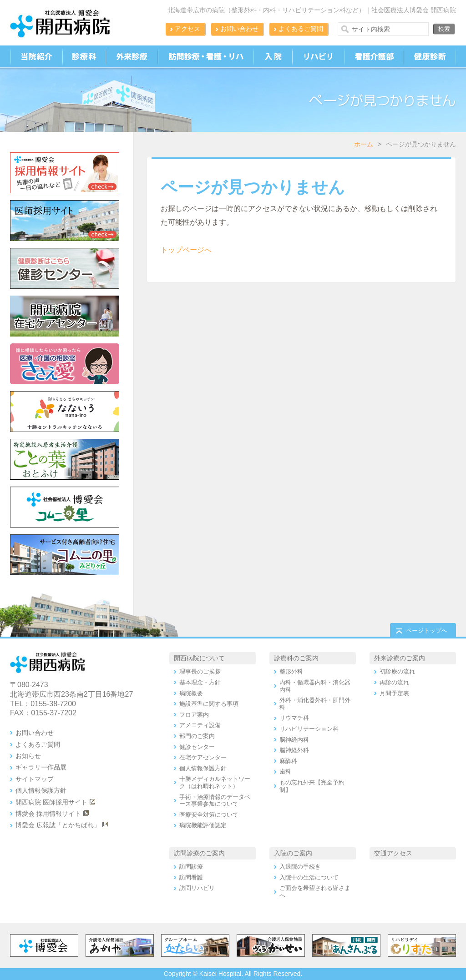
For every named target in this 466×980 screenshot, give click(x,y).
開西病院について (199, 658)
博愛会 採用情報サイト (48, 813)
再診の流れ (394, 682)
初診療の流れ (397, 671)
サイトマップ (34, 779)
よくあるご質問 (301, 28)
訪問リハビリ (197, 888)
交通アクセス (393, 853)
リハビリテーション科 (309, 728)
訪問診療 (191, 866)
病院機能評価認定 (203, 825)
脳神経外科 (294, 750)
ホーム (363, 144)
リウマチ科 (294, 717)
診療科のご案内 (296, 658)
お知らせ (28, 755)
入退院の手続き (300, 866)
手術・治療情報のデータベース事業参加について (214, 801)
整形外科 (291, 671)
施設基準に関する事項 (208, 703)
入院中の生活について (309, 877)
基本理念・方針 (200, 682)
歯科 (285, 771)
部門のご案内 (197, 736)
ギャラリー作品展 (40, 767)
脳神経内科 (294, 739)
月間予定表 (394, 693)
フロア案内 (194, 714)
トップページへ (186, 250)
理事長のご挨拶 (200, 671)
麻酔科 (288, 761)
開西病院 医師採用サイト (51, 802)
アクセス (187, 28)
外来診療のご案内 (399, 658)
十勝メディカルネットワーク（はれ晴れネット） (214, 782)
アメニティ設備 (200, 725)
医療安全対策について (208, 814)
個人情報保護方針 (40, 790)
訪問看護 (191, 877)
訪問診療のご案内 (199, 853)
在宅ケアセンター (203, 757)
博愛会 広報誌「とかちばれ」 (57, 825)
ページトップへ (426, 630)
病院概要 (191, 693)
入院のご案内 (293, 853)
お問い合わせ (239, 28)
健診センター (197, 747)
